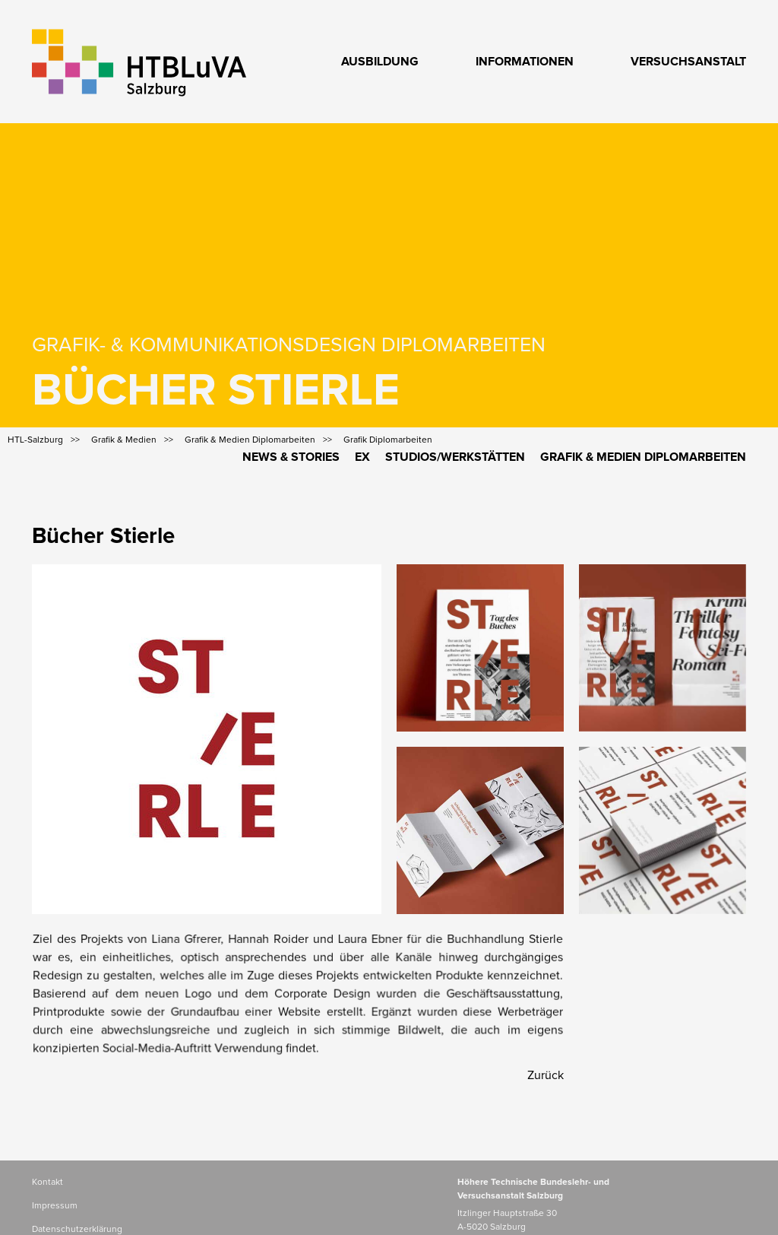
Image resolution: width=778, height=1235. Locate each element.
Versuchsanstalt (688, 62)
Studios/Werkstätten (455, 457)
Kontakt (47, 1182)
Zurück (545, 1075)
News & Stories (291, 457)
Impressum (54, 1206)
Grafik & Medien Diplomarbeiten (643, 457)
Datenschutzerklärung (77, 1229)
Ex (362, 457)
